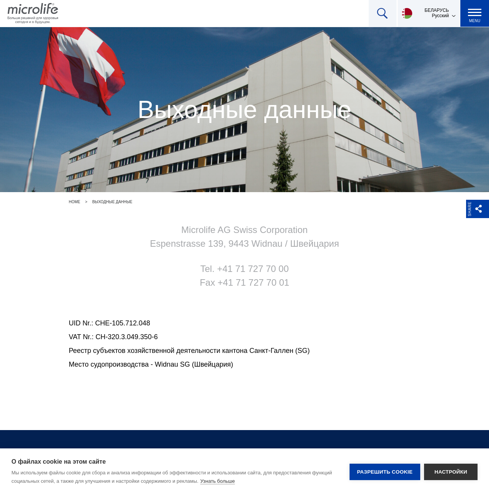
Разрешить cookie (385, 472)
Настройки (450, 472)
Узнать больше (217, 481)
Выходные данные (112, 202)
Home (74, 202)
